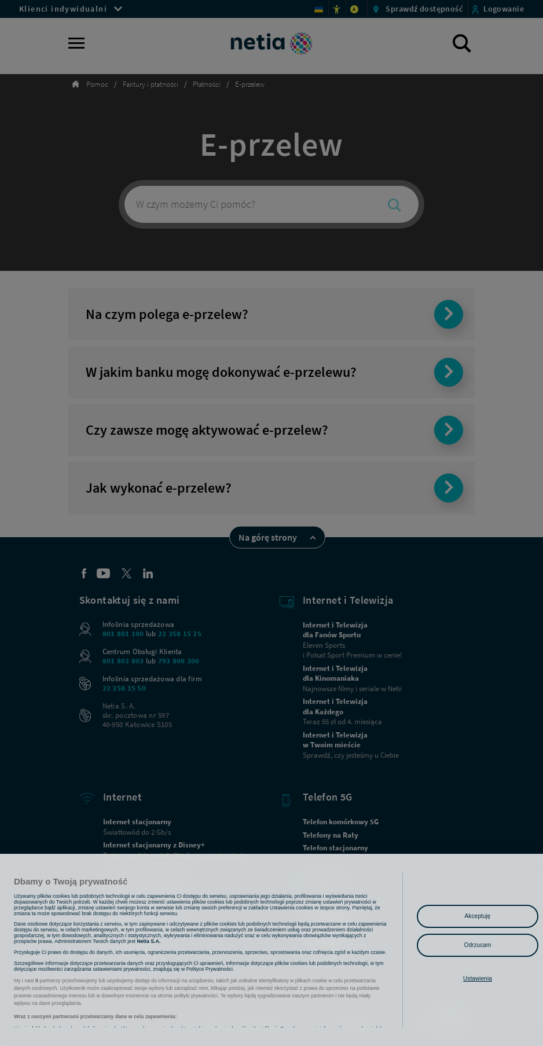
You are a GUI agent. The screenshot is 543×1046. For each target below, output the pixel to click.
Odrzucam (477, 945)
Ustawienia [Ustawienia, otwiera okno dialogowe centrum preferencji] (477, 978)
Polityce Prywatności (209, 979)
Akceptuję (478, 916)
